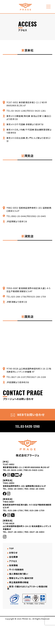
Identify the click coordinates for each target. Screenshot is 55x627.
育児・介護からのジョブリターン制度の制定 (27, 587)
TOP (11, 548)
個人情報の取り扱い (18, 574)
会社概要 (13, 557)
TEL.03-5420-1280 (27, 426)
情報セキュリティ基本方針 (21, 578)
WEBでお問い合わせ (28, 414)
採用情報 (13, 565)
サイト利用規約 (16, 570)
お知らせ (13, 553)
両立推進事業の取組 (18, 582)
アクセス (13, 561)
